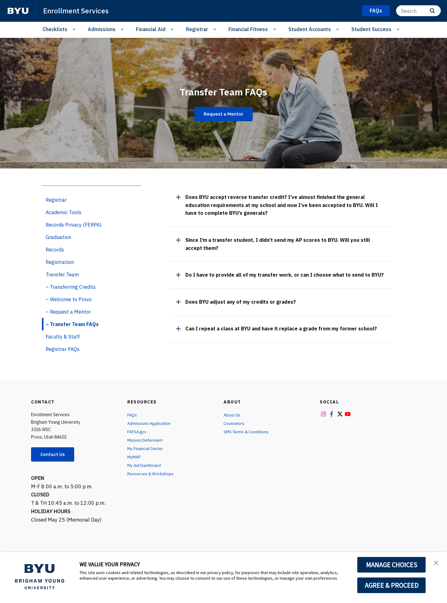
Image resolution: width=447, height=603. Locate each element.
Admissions (101, 29)
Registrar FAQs (62, 349)
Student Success (371, 29)
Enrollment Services (77, 11)
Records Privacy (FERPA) (73, 225)
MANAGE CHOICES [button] (391, 564)
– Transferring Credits (71, 287)
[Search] (418, 10)
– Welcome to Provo (69, 299)
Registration (60, 262)
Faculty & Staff (63, 337)
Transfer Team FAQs (223, 90)
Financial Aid (150, 29)
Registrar (197, 29)
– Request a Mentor (68, 312)
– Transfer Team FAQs (72, 324)
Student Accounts (309, 29)
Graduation (58, 237)
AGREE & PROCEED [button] (391, 585)
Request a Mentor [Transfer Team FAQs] (223, 114)
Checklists (55, 29)
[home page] (18, 11)
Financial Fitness (248, 29)
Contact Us (54, 455)
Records (55, 249)
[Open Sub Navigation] (75, 29)
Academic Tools (63, 212)
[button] (437, 563)
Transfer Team (62, 274)
